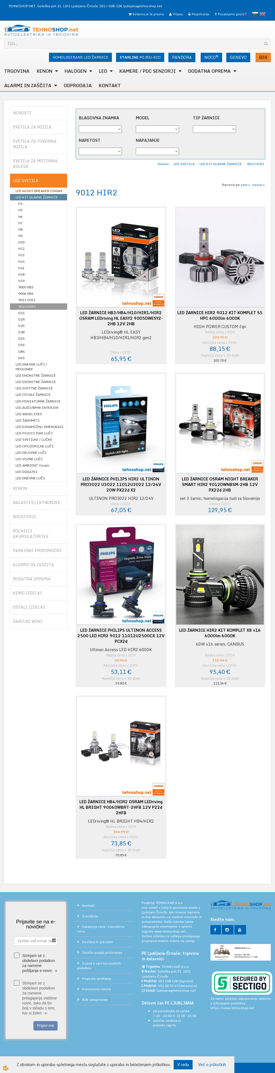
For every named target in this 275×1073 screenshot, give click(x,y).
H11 (21, 248)
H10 (21, 242)
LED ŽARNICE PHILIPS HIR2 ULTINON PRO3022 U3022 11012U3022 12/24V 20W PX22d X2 (121, 484)
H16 (21, 268)
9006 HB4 (25, 293)
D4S (21, 358)
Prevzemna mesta (96, 989)
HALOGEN (76, 71)
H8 (20, 229)
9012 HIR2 (26, 306)
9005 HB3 (25, 287)
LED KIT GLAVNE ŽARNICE (37, 197)
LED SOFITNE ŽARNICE (34, 388)
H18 (21, 274)
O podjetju (90, 916)
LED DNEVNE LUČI (30, 478)
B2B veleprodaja (95, 999)
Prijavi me (45, 1025)
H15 (21, 261)
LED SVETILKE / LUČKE (34, 439)
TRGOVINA (17, 71)
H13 (21, 255)
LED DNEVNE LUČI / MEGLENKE (31, 367)
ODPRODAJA (78, 85)
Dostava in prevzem (97, 941)
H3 (20, 210)
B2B (263, 57)
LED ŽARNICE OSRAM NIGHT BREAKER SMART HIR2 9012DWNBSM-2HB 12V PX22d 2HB (220, 484)
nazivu (258, 184)
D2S (21, 325)
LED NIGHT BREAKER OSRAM (39, 190)
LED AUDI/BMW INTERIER (37, 407)
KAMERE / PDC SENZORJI (147, 71)
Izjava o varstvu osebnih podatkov (99, 966)
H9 (20, 235)
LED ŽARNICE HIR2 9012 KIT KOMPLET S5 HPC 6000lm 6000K (219, 315)
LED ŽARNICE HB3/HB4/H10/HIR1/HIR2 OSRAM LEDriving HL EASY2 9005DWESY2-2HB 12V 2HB (121, 318)
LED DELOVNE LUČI (31, 452)
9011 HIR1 (26, 300)
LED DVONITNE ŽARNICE (36, 381)
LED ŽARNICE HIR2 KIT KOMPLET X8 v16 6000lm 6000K (220, 633)
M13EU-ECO (140, 57)
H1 (20, 203)
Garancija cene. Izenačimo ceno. (100, 929)
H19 (21, 280)
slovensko (255, 14)
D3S (21, 338)
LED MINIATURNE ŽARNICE (38, 401)
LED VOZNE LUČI (29, 459)
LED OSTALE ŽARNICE (33, 394)
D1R (21, 319)
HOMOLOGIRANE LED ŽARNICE (80, 57)
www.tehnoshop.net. (170, 931)
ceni (246, 184)
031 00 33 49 (168, 985)
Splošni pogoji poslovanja (102, 952)
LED (103, 71)
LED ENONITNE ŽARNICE (36, 375)
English (262, 14)
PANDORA (182, 57)
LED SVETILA (184, 164)
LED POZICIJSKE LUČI (34, 433)
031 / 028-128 (111, 6)
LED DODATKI (27, 471)
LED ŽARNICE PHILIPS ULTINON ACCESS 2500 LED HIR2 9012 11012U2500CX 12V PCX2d (120, 636)
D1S (21, 313)
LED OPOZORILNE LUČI (35, 446)
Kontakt (110, 85)
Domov (163, 164)
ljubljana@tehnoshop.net (142, 6)
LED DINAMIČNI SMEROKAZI (40, 426)
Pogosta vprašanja (96, 978)
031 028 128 (168, 981)
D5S (21, 344)
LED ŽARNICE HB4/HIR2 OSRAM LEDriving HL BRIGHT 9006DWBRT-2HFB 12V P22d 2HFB (121, 807)
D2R (21, 332)
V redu (183, 1064)
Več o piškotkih (212, 1064)
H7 (20, 223)
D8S (21, 351)
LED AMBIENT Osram (32, 465)
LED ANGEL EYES (29, 414)
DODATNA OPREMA (209, 71)
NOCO (211, 57)
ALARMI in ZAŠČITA (27, 85)
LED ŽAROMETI (28, 420)
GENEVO (238, 57)
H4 (20, 216)
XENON (44, 71)
